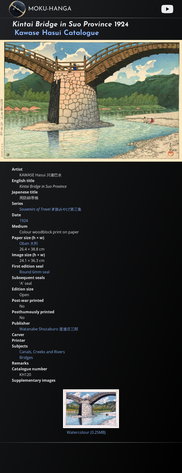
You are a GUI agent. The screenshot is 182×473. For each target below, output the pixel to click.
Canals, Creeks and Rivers (42, 351)
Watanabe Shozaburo (48, 329)
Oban (28, 243)
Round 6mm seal (34, 272)
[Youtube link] (167, 9)
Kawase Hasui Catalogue (56, 33)
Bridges (26, 357)
